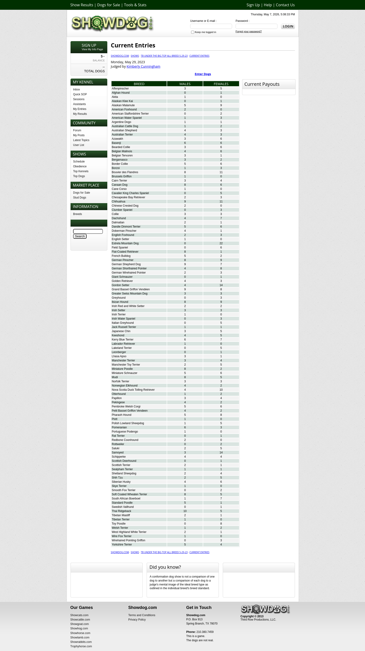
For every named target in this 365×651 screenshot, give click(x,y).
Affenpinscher (120, 88)
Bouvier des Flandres (125, 172)
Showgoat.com (79, 624)
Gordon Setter (120, 285)
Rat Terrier (118, 435)
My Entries (79, 109)
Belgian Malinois (122, 151)
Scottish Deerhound (124, 461)
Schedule (79, 161)
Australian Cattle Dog (125, 126)
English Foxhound (123, 235)
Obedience (80, 166)
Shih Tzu (117, 477)
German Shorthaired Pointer (129, 268)
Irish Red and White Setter (128, 306)
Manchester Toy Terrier (126, 364)
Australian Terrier (122, 134)
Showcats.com (79, 615)
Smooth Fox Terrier (123, 490)
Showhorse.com (80, 633)
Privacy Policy (137, 619)
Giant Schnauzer (122, 276)
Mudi (115, 377)
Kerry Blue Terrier (122, 339)
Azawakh (117, 138)
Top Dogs (79, 176)
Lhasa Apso (119, 356)
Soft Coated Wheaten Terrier (129, 494)
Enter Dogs (203, 74)
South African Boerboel (126, 498)
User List (78, 145)
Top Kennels (80, 171)
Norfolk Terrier (120, 381)
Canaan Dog (119, 184)
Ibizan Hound (120, 302)
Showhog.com (79, 628)
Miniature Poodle (122, 368)
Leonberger (119, 352)
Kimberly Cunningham (143, 66)
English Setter (120, 239)
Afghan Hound (121, 92)
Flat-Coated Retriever (125, 251)
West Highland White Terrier (129, 532)
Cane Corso (119, 189)
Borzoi (116, 168)
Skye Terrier (119, 486)
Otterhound (119, 394)
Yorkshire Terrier (122, 544)
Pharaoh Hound (121, 414)
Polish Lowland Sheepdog (128, 423)
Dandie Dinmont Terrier (126, 226)
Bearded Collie (121, 147)
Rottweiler (118, 444)
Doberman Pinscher (124, 230)
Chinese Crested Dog (125, 205)
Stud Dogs (79, 197)
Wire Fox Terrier (122, 536)
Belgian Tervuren (122, 155)
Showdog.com (120, 55)
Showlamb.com (79, 637)
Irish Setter (118, 310)
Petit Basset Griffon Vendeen (130, 410)
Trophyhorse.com (81, 646)
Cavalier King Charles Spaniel (130, 193)
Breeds (77, 214)
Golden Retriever (122, 281)
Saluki (115, 448)
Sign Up (253, 4)
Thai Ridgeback (121, 511)
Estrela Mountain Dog (125, 243)
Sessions (78, 99)
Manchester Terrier (123, 360)
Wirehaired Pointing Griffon (128, 540)
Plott (114, 419)
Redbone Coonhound (125, 440)
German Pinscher (122, 260)
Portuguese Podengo (125, 431)
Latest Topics (81, 140)
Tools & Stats (135, 4)
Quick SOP (80, 94)
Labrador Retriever (123, 343)
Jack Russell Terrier (124, 327)
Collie (115, 214)
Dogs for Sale (108, 4)
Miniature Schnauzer (124, 373)
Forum (77, 130)
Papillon (117, 398)
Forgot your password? (249, 31)
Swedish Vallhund (123, 507)
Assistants (79, 104)
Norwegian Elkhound (125, 385)
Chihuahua (118, 201)
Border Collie (120, 163)
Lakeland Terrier (122, 348)
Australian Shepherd (124, 130)
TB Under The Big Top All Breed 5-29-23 (164, 55)
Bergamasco (119, 159)
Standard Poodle (122, 502)
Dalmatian (118, 222)
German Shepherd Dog (126, 264)
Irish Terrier (119, 314)
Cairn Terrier (119, 180)
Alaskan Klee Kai (122, 101)
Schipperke (119, 456)
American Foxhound (124, 109)
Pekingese (118, 402)
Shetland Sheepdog (124, 473)
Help (268, 4)
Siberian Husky (121, 481)
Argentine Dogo (121, 122)
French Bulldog (121, 256)
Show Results (81, 4)
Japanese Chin (121, 331)
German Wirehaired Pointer (129, 272)
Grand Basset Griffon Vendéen (131, 289)
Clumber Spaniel (122, 209)
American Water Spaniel (127, 117)
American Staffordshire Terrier (130, 113)
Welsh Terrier (120, 527)
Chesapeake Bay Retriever (128, 197)
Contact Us (285, 4)
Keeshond (118, 335)
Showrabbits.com (81, 642)
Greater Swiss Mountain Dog (129, 293)
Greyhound (118, 297)
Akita (115, 97)
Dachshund (119, 218)
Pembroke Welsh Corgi (126, 406)
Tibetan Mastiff (121, 515)
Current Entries (199, 55)
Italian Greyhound (123, 322)
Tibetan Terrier (121, 519)
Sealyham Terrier (122, 469)
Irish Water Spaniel (123, 318)
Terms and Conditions (141, 615)
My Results (80, 114)
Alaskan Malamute (123, 105)
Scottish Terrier (121, 465)
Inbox (76, 89)
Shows (135, 55)
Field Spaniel (120, 247)
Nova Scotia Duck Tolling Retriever (133, 389)
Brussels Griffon (122, 176)
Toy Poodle (118, 523)
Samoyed (118, 452)
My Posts (78, 135)
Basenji (116, 143)
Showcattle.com (80, 619)
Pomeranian (119, 427)
